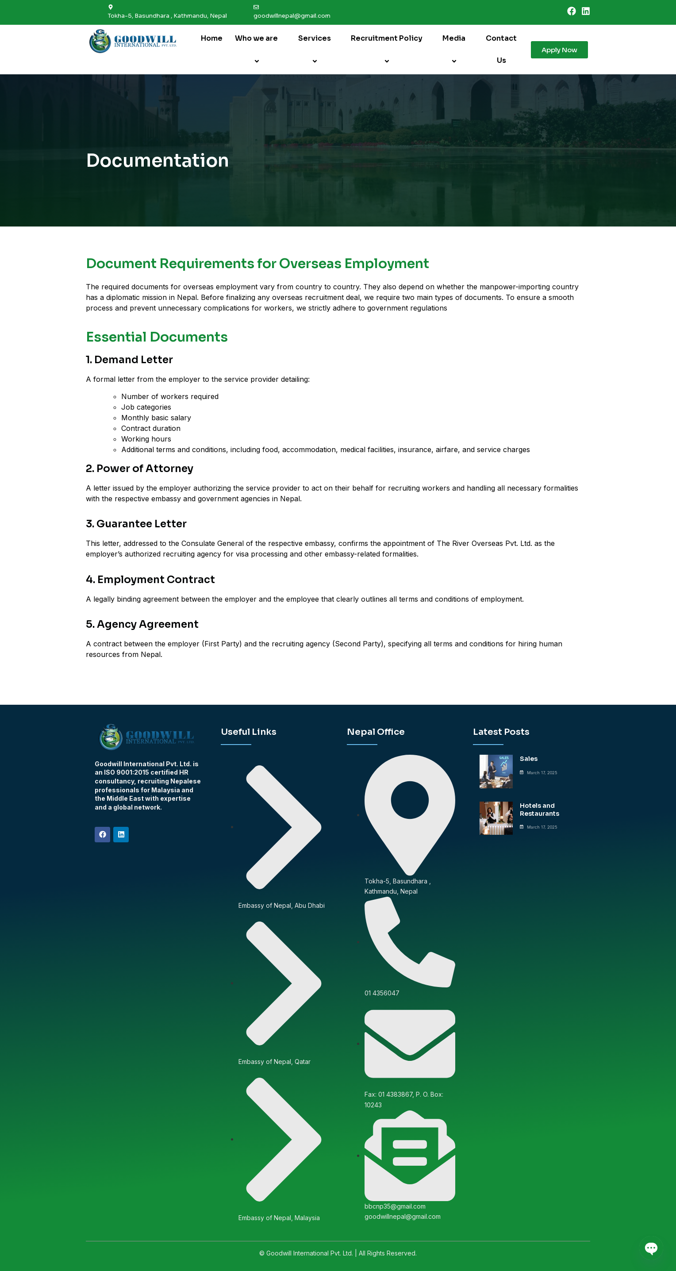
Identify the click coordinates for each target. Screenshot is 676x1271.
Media (455, 49)
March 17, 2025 (542, 773)
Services (316, 49)
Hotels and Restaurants (539, 810)
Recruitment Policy (388, 49)
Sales (529, 759)
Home (212, 38)
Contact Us (501, 49)
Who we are (257, 49)
